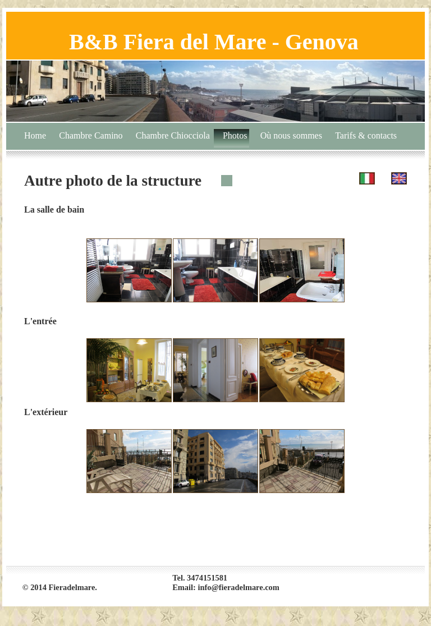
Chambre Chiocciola (173, 135)
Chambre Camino (90, 135)
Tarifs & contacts (366, 135)
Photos (235, 135)
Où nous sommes (291, 135)
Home (35, 135)
